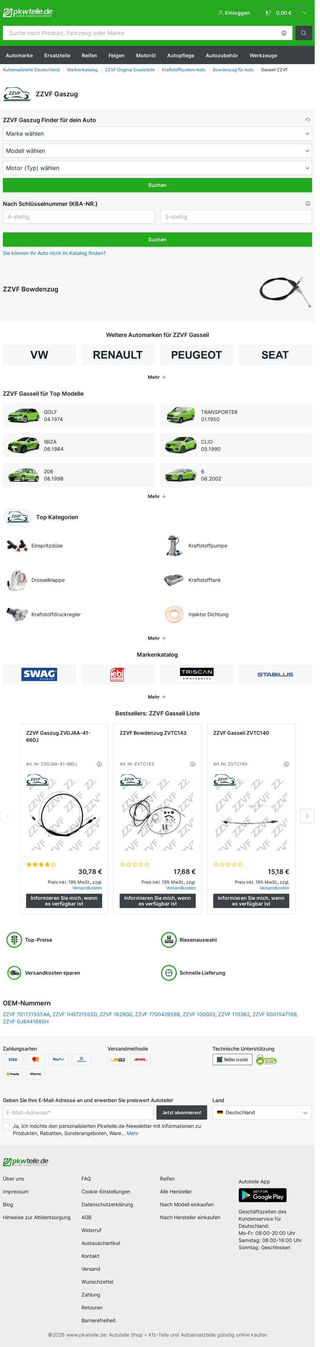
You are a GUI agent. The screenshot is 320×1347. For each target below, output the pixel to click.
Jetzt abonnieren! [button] (181, 1112)
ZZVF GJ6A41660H (26, 1021)
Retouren (91, 1307)
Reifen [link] (167, 1178)
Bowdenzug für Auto (233, 69)
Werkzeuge (263, 55)
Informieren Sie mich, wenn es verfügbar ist (64, 901)
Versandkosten (87, 887)
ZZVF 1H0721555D (74, 1014)
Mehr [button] (133, 1133)
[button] (284, 33)
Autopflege (180, 55)
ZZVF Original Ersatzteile (130, 69)
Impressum (16, 1191)
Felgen (117, 55)
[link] (286, 13)
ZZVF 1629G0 (116, 1014)
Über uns (13, 1178)
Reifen (89, 55)
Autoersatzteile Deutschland (31, 69)
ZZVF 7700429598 (157, 1014)
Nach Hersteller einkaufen (190, 1217)
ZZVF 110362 (234, 1014)
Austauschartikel (100, 1243)
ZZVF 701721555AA (26, 1014)
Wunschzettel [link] (97, 1282)
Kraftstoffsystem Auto (183, 69)
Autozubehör (222, 55)
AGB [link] (86, 1217)
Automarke (19, 55)
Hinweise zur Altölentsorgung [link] (37, 1217)
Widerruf (91, 1230)
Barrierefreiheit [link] (98, 1320)
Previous (7, 816)
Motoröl (146, 55)
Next (307, 816)
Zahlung (90, 1295)
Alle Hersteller (176, 1191)
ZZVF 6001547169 (274, 1014)
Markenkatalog (82, 69)
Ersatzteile (57, 55)
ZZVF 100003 (199, 1014)
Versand (90, 1269)
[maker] (157, 133)
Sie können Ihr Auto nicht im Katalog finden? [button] (54, 253)
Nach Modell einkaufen (187, 1204)
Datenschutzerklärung (107, 1204)
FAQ (86, 1178)
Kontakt (90, 1256)
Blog (8, 1204)
